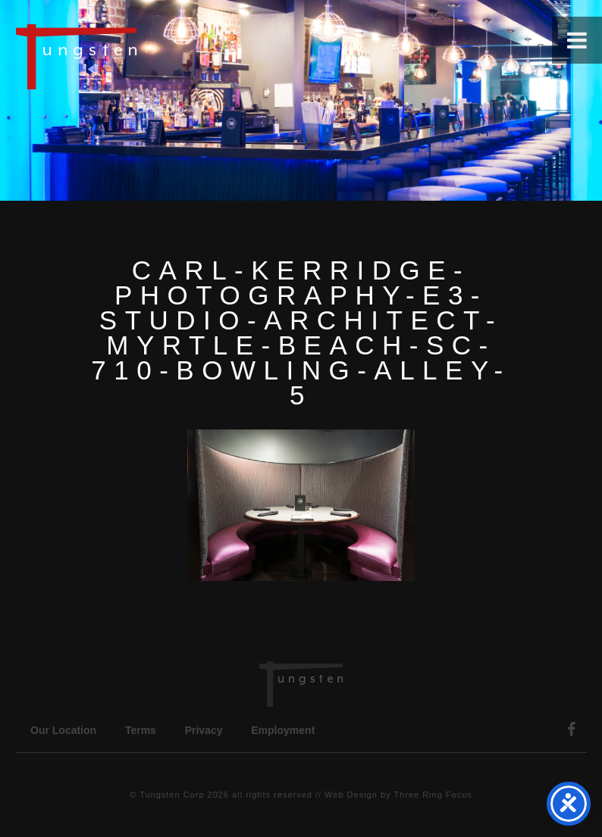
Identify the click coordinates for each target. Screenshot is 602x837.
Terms (140, 730)
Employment (283, 730)
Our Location (63, 730)
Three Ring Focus (432, 794)
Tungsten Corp (172, 794)
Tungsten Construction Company (129, 56)
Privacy (204, 730)
